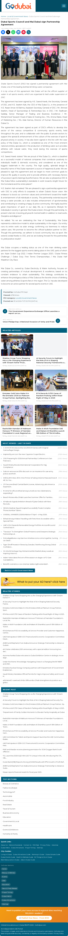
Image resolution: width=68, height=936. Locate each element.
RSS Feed (36, 845)
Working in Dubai (38, 854)
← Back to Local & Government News (18, 570)
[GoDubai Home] (18, 6)
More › (62, 591)
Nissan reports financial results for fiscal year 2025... (22, 772)
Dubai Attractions (17, 848)
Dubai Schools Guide (53, 854)
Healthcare (7, 825)
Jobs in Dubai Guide (28, 860)
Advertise (55, 845)
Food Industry (8, 800)
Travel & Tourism (9, 809)
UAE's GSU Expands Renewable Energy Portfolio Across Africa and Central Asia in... (29, 526)
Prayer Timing (30, 848)
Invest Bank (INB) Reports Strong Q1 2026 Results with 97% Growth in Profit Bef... (34, 762)
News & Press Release (9, 888)
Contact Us (27, 845)
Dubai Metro (5, 848)
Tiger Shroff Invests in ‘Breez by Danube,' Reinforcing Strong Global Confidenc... (29, 546)
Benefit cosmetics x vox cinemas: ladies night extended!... (26, 564)
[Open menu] (64, 6)
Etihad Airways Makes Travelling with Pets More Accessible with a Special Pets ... (28, 520)
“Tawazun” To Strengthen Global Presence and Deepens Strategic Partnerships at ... (29, 533)
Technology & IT (9, 792)
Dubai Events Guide (8, 857)
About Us (4, 845)
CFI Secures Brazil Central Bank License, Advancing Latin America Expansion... (29, 485)
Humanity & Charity (10, 834)
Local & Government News (17, 16)
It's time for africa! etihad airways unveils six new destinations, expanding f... (27, 492)
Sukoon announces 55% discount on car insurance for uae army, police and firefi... (28, 472)
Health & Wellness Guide (24, 857)
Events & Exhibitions (10, 830)
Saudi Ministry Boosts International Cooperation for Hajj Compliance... (25, 466)
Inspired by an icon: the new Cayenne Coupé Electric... (24, 454)
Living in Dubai (6, 854)
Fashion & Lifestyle (10, 788)
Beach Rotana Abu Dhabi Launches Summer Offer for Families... (28, 497)
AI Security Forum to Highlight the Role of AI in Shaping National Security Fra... (33, 700)
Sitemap (40, 848)
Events (4, 877)
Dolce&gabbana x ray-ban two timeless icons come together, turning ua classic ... (30, 539)
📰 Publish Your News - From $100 (34, 918)
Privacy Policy (45, 845)
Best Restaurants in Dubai (10, 860)
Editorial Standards (15, 845)
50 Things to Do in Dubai (43, 857)
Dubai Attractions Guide (21, 854)
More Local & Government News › (50, 330)
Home (3, 16)
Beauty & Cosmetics (11, 784)
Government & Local (11, 821)
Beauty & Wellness (8, 873)
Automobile (7, 796)
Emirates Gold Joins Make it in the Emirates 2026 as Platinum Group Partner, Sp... (34, 704)
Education (7, 817)
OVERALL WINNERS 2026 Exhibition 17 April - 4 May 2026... (25, 514)
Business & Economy (11, 813)
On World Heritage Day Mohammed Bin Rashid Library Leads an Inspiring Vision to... (28, 552)
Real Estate (7, 805)
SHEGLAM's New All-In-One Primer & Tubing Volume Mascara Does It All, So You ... (30, 479)
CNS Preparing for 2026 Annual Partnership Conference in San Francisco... (27, 459)
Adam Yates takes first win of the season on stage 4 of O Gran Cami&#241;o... (27, 559)
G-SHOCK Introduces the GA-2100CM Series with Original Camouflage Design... (25, 449)
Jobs (3, 880)
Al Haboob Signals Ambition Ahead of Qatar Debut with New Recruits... (27, 503)
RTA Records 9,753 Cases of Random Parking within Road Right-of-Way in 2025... (34, 614)
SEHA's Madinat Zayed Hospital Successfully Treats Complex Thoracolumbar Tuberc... (27, 509)
